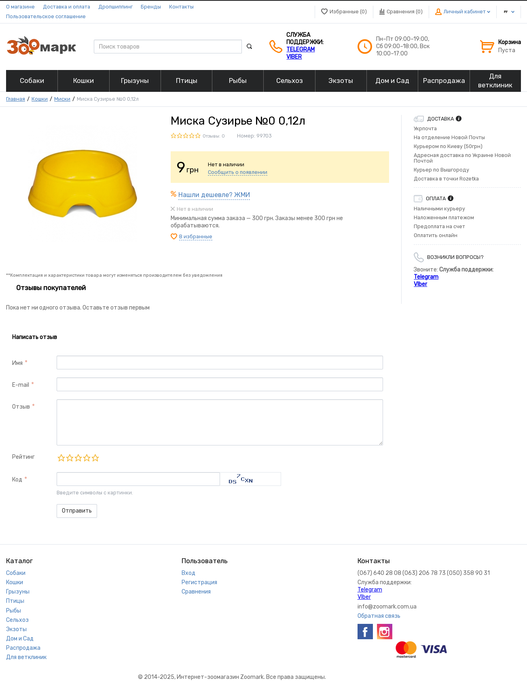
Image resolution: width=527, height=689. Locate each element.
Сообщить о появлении (237, 172)
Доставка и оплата (66, 7)
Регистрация (199, 582)
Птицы (15, 601)
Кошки (40, 99)
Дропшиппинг (115, 7)
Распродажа (23, 647)
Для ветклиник (26, 657)
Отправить (77, 510)
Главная (15, 99)
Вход (188, 573)
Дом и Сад (20, 638)
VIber (294, 56)
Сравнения (196, 591)
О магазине (20, 7)
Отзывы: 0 (214, 136)
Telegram (300, 49)
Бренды (151, 7)
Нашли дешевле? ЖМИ (214, 195)
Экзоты (16, 629)
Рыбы (13, 610)
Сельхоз (17, 620)
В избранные (195, 236)
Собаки (15, 573)
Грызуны (18, 591)
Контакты (181, 7)
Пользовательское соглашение (46, 16)
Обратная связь (379, 616)
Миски (62, 99)
